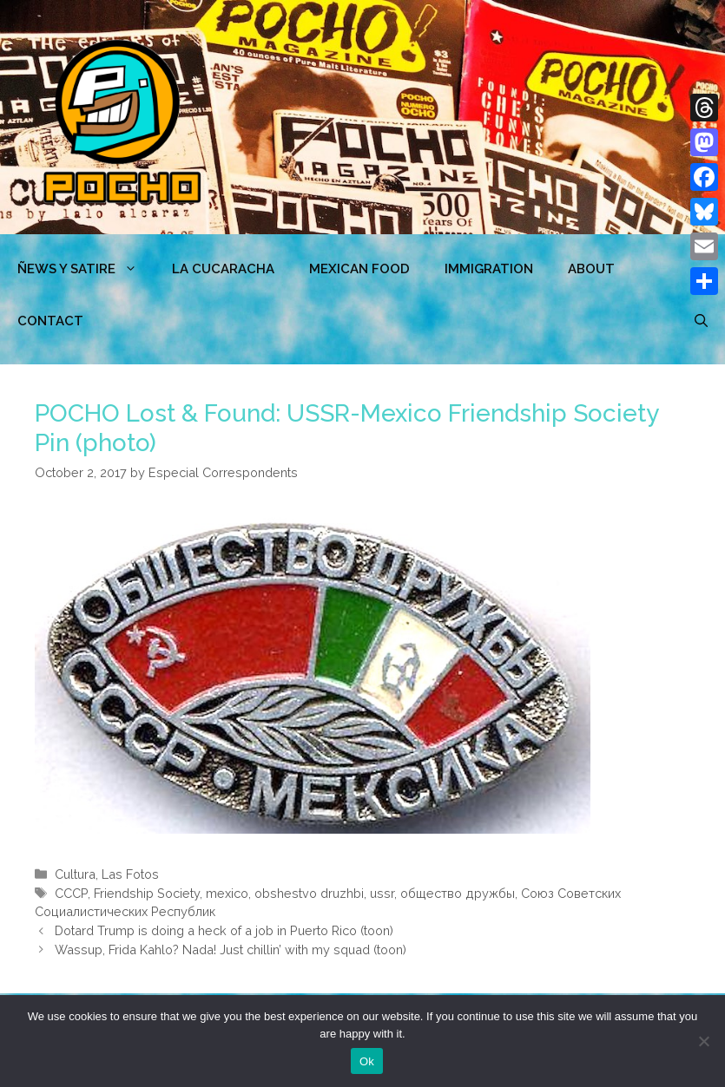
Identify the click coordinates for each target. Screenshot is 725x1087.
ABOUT (591, 269)
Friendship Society (147, 893)
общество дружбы (457, 893)
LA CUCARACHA (223, 269)
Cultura (75, 874)
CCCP (71, 893)
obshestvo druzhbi (309, 893)
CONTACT (50, 321)
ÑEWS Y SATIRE (86, 269)
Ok (366, 1061)
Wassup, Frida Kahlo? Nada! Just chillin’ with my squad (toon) (230, 949)
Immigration (489, 269)
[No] (703, 1041)
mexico (227, 893)
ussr (382, 893)
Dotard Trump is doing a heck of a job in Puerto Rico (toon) (224, 930)
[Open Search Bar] (701, 321)
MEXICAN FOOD (359, 269)
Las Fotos (130, 874)
